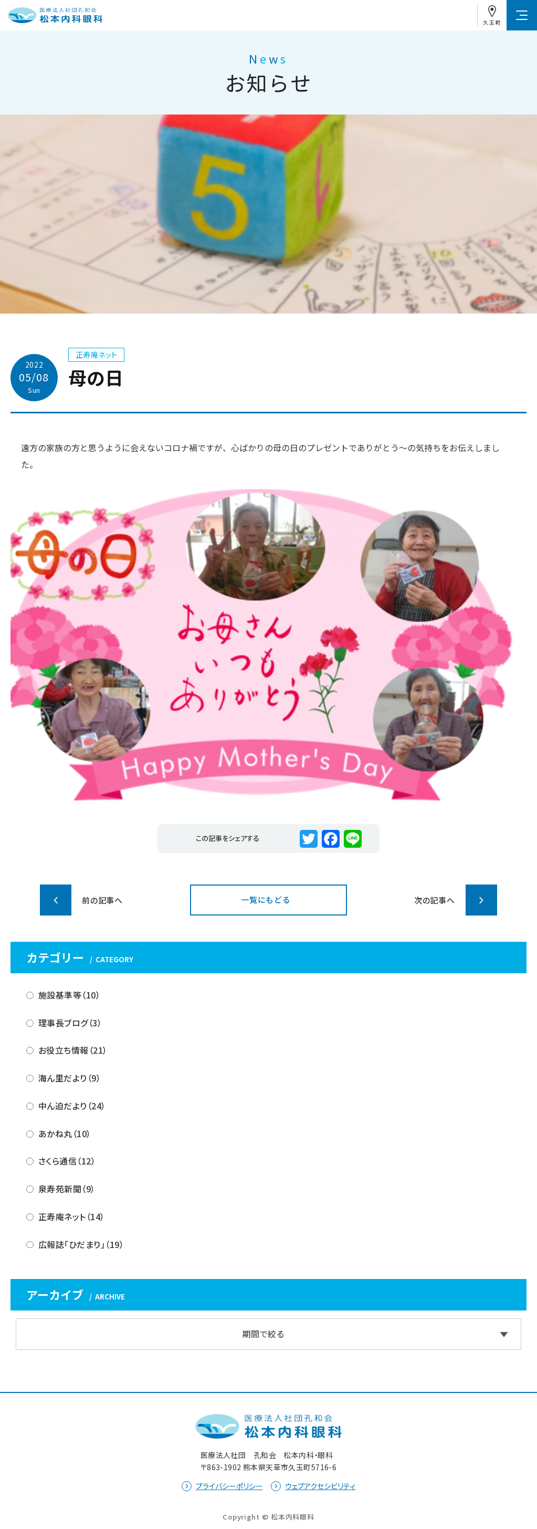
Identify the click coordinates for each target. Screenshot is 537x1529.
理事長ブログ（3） (70, 1022)
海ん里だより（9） (69, 1078)
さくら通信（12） (67, 1160)
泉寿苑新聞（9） (67, 1188)
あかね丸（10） (64, 1133)
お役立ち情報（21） (73, 1050)
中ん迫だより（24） (72, 1105)
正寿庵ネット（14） (71, 1216)
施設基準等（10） (69, 995)
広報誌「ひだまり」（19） (81, 1244)
